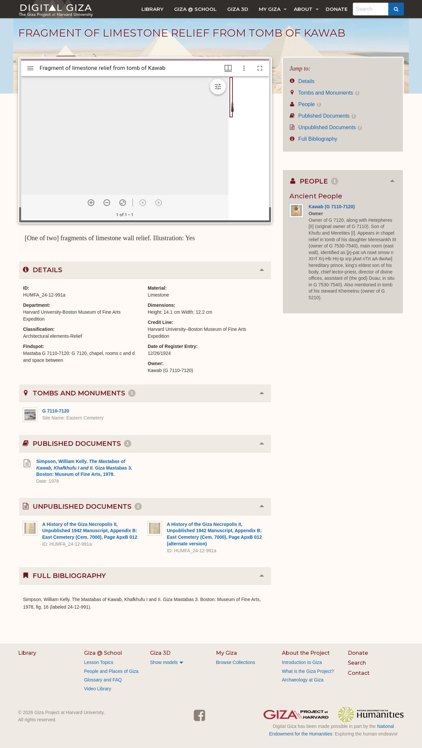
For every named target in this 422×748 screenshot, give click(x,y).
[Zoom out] (107, 203)
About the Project (306, 653)
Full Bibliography (313, 139)
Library (152, 9)
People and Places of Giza (111, 671)
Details (302, 81)
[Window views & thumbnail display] (228, 68)
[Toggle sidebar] (30, 68)
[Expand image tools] (218, 87)
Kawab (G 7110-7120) (332, 206)
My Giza (270, 9)
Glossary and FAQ (103, 679)
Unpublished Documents (325, 127)
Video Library (97, 688)
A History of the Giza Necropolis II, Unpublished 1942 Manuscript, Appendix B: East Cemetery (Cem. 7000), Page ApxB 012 (89, 531)
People (305, 104)
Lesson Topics (98, 662)
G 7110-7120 (55, 411)
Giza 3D (237, 9)
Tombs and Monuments (324, 93)
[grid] (248, 148)
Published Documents (322, 116)
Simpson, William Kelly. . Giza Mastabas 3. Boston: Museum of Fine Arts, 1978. (84, 468)
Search (357, 663)
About (303, 9)
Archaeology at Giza (302, 679)
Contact (359, 673)
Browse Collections (235, 662)
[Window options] (244, 68)
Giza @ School (195, 9)
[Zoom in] (91, 203)
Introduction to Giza (302, 662)
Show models (164, 662)
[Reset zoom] (123, 203)
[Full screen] (260, 68)
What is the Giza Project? (308, 671)
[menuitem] (152, 9)
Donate (336, 9)
